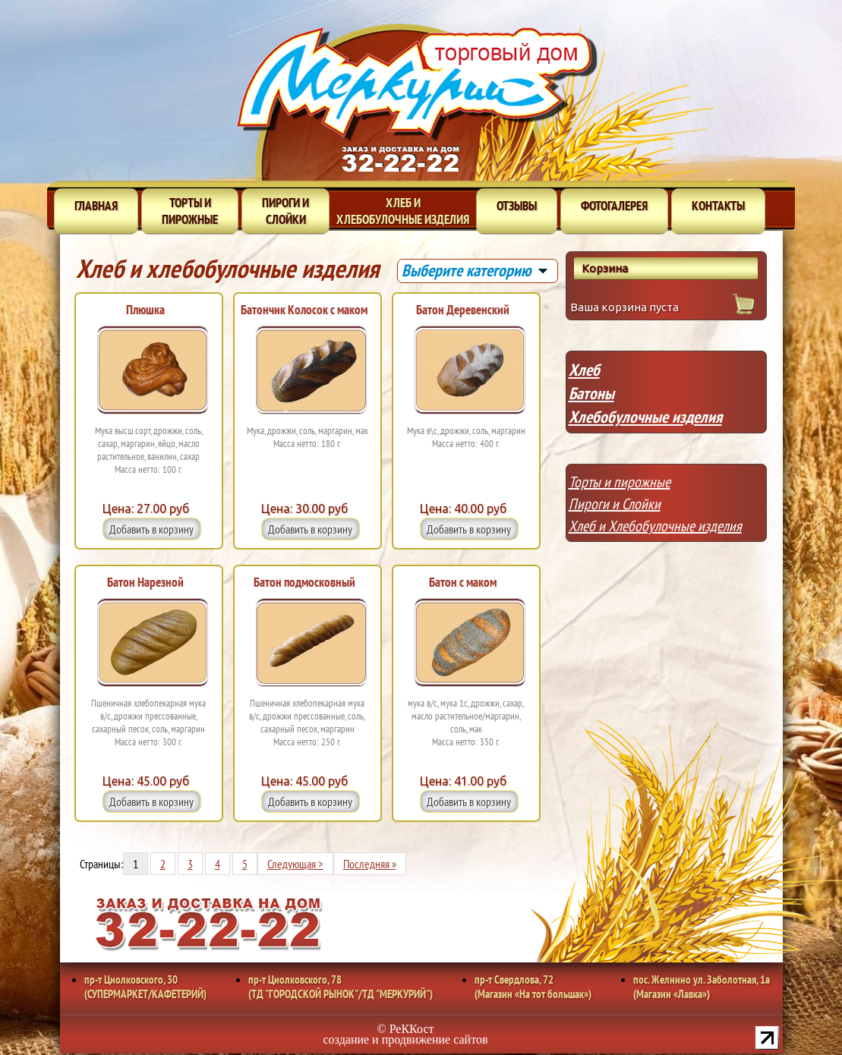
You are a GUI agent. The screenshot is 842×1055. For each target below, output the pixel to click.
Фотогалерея (614, 205)
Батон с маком (463, 582)
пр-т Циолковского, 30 (145, 986)
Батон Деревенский (462, 309)
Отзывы (517, 205)
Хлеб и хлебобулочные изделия (402, 211)
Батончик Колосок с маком (304, 309)
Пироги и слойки (285, 211)
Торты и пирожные (190, 211)
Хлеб (584, 369)
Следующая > (295, 863)
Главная (96, 205)
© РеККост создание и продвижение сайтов (405, 1034)
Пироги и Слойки (615, 504)
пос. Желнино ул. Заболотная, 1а (701, 986)
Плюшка (145, 309)
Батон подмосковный (304, 582)
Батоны (591, 393)
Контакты (718, 205)
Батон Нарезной (145, 582)
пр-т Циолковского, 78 (340, 986)
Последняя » (369, 863)
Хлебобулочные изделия (645, 416)
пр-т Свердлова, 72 (533, 986)
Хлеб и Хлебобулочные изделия (655, 526)
